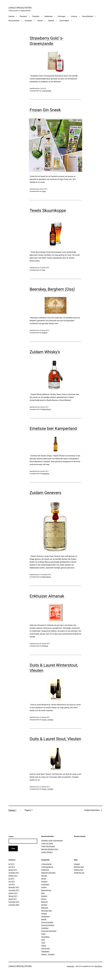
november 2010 (13, 902)
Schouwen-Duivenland (48, 931)
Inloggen (77, 864)
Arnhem (44, 887)
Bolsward (44, 902)
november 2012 (13, 890)
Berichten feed (79, 867)
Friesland (35, 16)
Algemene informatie (48, 873)
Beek (43, 893)
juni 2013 (11, 881)
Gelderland (48, 16)
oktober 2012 (12, 893)
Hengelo (44, 913)
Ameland (44, 881)
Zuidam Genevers (45, 492)
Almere (43, 878)
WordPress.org (79, 873)
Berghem (44, 332)
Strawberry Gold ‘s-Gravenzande (52, 840)
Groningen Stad (46, 911)
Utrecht (40, 21)
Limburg (74, 16)
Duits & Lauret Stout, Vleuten (55, 738)
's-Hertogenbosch (47, 867)
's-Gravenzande (46, 91)
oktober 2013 (12, 876)
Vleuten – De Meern (48, 954)
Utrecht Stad (45, 948)
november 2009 (13, 905)
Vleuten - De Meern (47, 720)
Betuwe (43, 899)
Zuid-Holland (64, 21)
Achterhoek (45, 870)
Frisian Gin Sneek (45, 110)
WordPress (98, 966)
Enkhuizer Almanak (47, 596)
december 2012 (13, 887)
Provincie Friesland (47, 925)
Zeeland (51, 21)
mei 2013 (11, 884)
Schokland (44, 928)
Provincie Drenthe (47, 922)
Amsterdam (45, 884)
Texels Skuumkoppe (48, 210)
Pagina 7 (28, 810)
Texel (43, 270)
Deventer (44, 905)
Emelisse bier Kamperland (53, 428)
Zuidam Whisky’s (45, 351)
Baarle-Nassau (46, 409)
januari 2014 (12, 870)
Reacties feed (78, 870)
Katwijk (43, 919)
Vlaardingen (45, 951)
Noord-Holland (13, 21)
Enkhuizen (45, 646)
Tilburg (43, 945)
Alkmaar (44, 876)
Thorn (43, 943)
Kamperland (45, 473)
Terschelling (45, 937)
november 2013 (13, 873)
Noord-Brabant (87, 16)
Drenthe (11, 16)
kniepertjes (70, 966)
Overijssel (28, 21)
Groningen (61, 16)
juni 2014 (11, 867)
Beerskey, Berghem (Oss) (52, 289)
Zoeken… (11, 836)
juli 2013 (11, 878)
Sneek (44, 191)
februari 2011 (13, 896)
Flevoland (23, 16)
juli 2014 (11, 864)
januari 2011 (12, 899)
